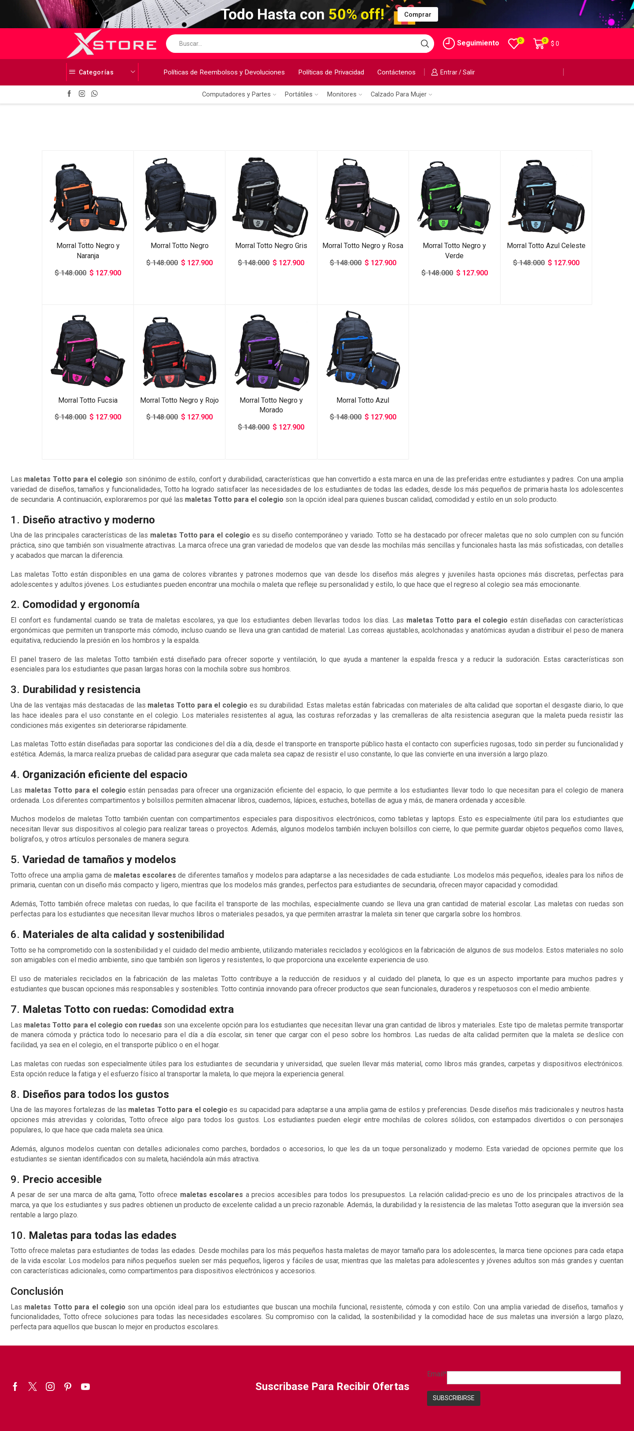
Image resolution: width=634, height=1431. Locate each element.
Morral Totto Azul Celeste (546, 245)
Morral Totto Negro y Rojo (179, 400)
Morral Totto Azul (362, 400)
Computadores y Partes (239, 94)
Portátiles (301, 94)
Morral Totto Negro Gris (271, 245)
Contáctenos (396, 72)
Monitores (344, 94)
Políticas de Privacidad (331, 72)
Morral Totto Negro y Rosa (362, 245)
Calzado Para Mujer (401, 94)
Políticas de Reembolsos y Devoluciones (224, 72)
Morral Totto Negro (180, 245)
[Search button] (425, 43)
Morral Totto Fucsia (88, 400)
